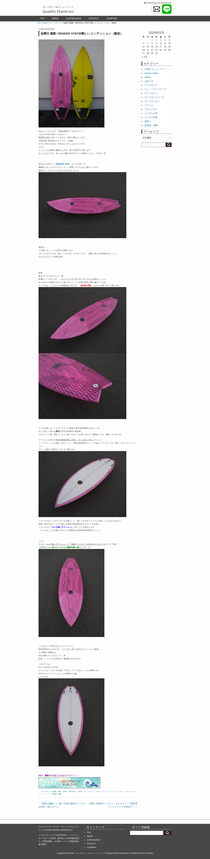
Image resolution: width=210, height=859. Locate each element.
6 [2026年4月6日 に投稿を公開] (143, 43)
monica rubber (151, 73)
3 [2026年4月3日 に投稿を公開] (160, 40)
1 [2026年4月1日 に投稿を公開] (152, 40)
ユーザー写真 (151, 117)
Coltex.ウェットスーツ (155, 69)
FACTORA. (72, 791)
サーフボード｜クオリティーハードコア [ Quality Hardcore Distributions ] (103, 853)
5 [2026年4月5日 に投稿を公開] (169, 40)
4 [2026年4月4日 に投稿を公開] (165, 40)
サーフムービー (152, 101)
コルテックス (100, 791)
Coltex (65, 791)
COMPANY (111, 18)
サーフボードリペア (154, 97)
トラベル (148, 105)
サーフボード (45, 791)
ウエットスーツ (89, 791)
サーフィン (110, 791)
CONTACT (94, 18)
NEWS (55, 18)
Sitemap (150, 853)
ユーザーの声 (151, 113)
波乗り (147, 121)
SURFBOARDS (73, 18)
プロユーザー (151, 109)
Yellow (80, 791)
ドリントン (47, 794)
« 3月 (144, 56)
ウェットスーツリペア (155, 89)
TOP (42, 18)
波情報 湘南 (56, 791)
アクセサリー (151, 85)
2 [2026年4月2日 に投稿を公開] (156, 40)
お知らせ (148, 81)
